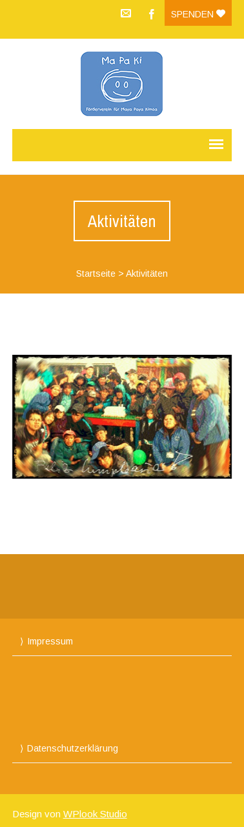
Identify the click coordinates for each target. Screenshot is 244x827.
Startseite (96, 273)
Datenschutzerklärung (72, 748)
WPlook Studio (95, 813)
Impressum (50, 641)
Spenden (198, 14)
